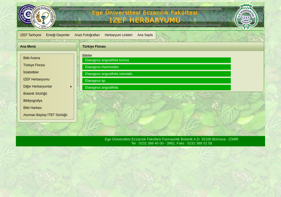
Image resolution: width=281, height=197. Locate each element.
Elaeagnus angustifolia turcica (107, 60)
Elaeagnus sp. (95, 81)
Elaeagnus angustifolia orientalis (108, 74)
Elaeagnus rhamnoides (102, 67)
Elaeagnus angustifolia (101, 87)
